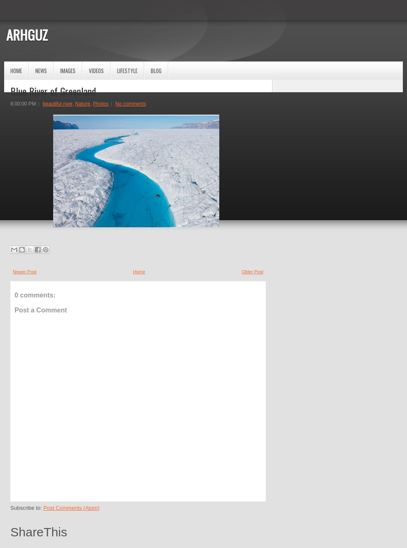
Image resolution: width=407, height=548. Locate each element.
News (41, 70)
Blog (156, 70)
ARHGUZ (27, 34)
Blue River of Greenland (53, 91)
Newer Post (25, 271)
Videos (96, 70)
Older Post (252, 271)
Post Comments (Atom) (72, 508)
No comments (130, 104)
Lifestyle (127, 70)
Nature (82, 104)
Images (68, 70)
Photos (100, 104)
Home (16, 70)
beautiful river (57, 104)
